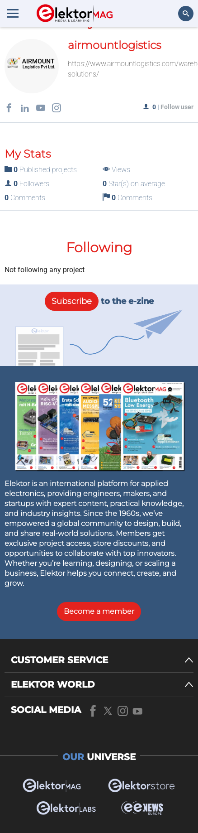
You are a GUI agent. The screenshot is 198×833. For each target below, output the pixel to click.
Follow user (176, 107)
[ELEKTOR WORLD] (102, 684)
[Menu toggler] (12, 13)
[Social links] (9, 108)
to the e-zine (99, 301)
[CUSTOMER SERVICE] (102, 660)
